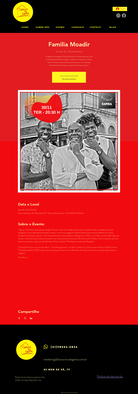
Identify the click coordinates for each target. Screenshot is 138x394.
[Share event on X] (25, 318)
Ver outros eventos (69, 78)
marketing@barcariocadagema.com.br (65, 359)
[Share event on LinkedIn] (31, 318)
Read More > (23, 257)
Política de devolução (110, 376)
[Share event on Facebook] (19, 318)
